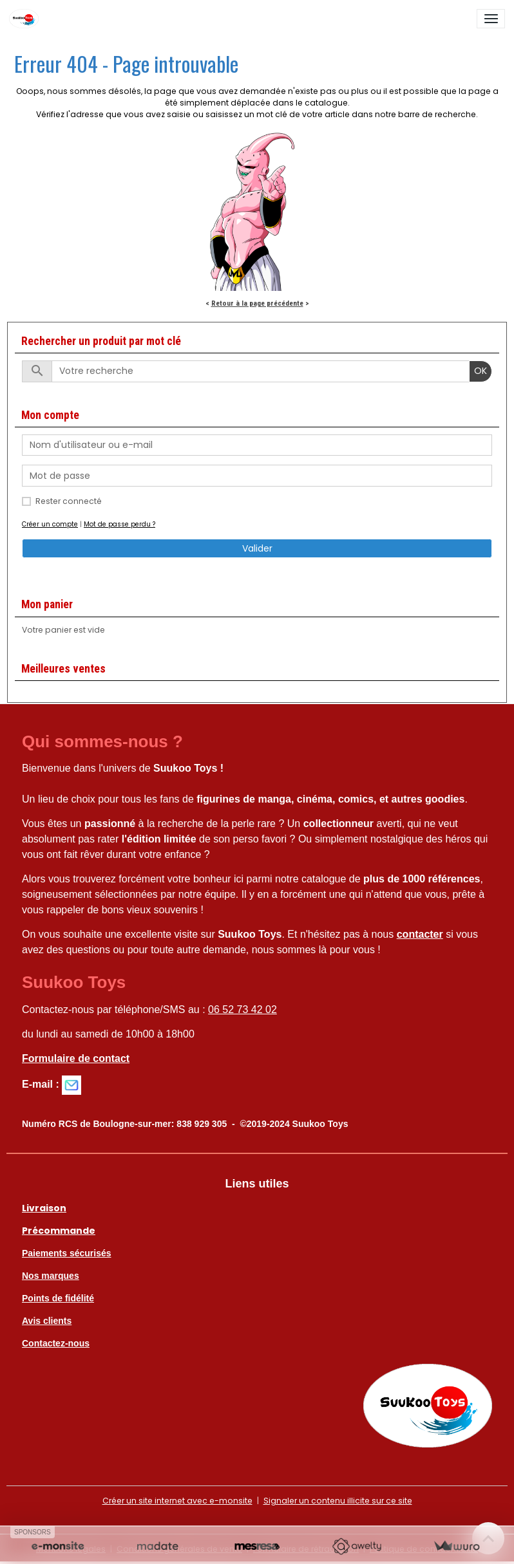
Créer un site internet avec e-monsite (177, 1500)
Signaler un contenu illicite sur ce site (337, 1500)
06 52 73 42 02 (242, 1009)
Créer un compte (50, 524)
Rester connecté (68, 501)
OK (480, 370)
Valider (257, 548)
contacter (420, 934)
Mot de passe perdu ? (119, 524)
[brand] (26, 18)
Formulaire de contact (75, 1058)
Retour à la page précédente (257, 303)
